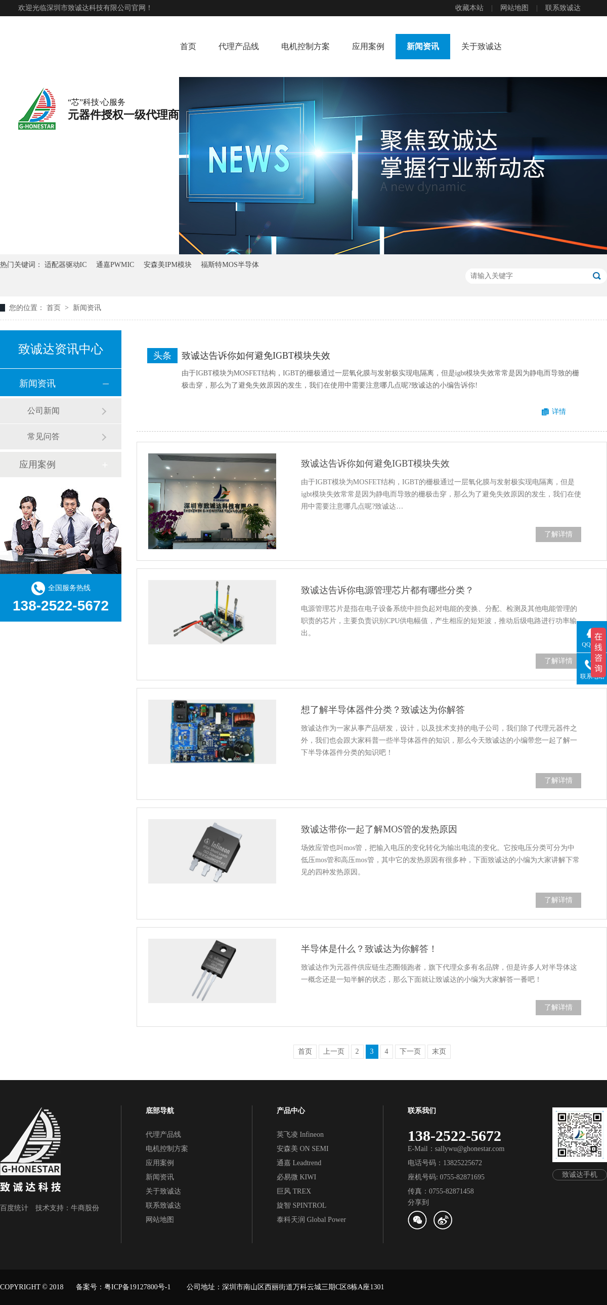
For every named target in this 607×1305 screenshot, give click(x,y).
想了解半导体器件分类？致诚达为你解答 (383, 710)
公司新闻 (43, 410)
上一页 (333, 1051)
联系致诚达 (563, 8)
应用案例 (368, 46)
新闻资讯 (423, 46)
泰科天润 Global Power (311, 1219)
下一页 (410, 1051)
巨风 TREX (294, 1191)
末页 (439, 1051)
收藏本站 (469, 8)
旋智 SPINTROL (301, 1205)
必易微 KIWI (296, 1177)
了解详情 (558, 534)
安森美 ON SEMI (303, 1149)
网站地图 (514, 8)
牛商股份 (85, 1208)
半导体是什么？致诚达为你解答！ (369, 949)
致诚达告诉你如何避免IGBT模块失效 (256, 356)
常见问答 (43, 436)
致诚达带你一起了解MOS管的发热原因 (379, 829)
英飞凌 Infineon (300, 1134)
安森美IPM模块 (168, 264)
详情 (559, 411)
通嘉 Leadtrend (299, 1163)
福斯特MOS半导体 (229, 264)
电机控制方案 (305, 46)
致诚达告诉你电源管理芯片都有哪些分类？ (387, 590)
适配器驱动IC (66, 264)
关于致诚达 (481, 46)
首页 (188, 46)
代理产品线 (239, 46)
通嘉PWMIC (115, 264)
